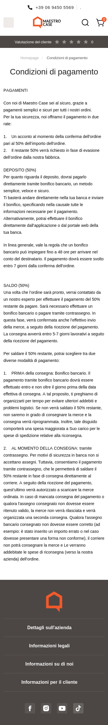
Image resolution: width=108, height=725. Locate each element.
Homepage (29, 57)
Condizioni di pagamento (67, 57)
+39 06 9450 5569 (55, 7)
